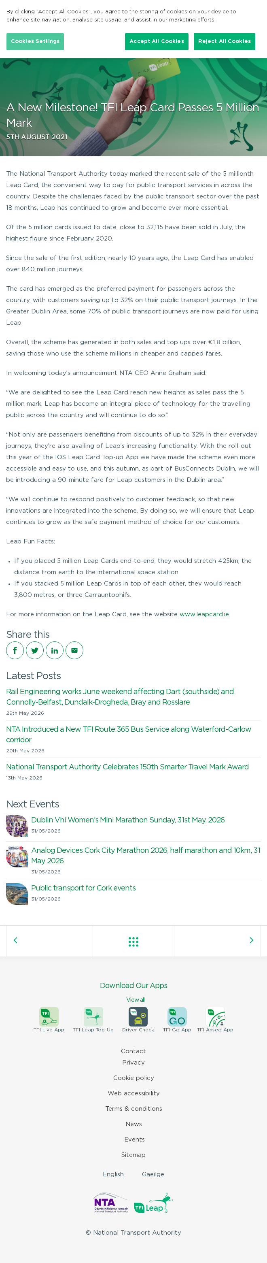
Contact (133, 1051)
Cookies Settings (35, 41)
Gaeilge (153, 1174)
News (133, 1124)
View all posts (133, 942)
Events (134, 1139)
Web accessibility (134, 1093)
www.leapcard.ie (204, 614)
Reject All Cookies (224, 41)
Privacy (133, 1062)
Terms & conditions (133, 1109)
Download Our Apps (133, 993)
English (113, 1174)
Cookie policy (133, 1078)
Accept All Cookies (156, 41)
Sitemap (133, 1155)
